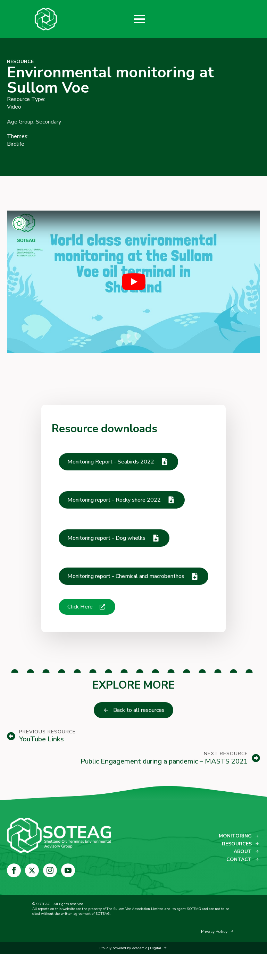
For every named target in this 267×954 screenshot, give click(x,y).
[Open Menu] (139, 19)
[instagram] (50, 870)
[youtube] (68, 870)
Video (14, 107)
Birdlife (15, 144)
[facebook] (14, 870)
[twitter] (32, 870)
